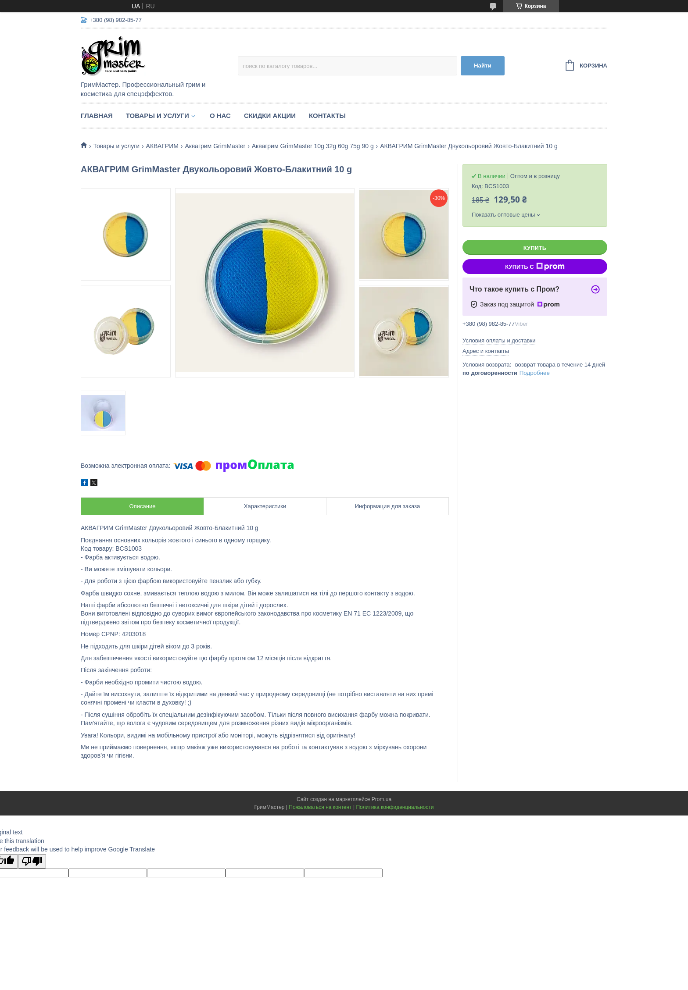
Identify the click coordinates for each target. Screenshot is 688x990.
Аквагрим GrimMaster (215, 146)
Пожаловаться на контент (320, 807)
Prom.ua (381, 799)
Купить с (534, 267)
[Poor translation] (32, 861)
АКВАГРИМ (162, 146)
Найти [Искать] (482, 65)
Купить (534, 248)
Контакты (327, 115)
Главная (97, 115)
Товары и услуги (157, 115)
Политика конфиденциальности (395, 807)
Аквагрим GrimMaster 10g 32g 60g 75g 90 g (313, 146)
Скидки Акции (270, 115)
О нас (220, 115)
